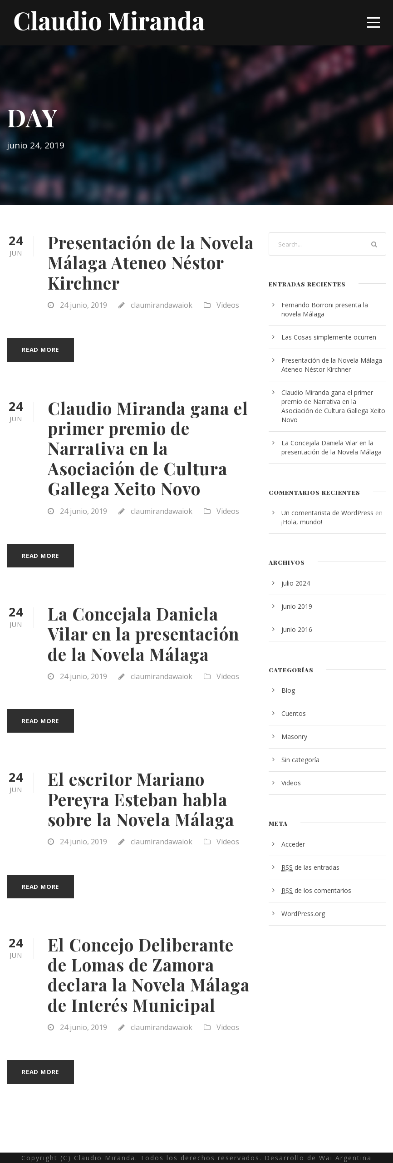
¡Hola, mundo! (301, 521)
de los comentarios (316, 890)
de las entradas (310, 867)
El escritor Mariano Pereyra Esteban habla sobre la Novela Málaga (141, 799)
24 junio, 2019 (83, 305)
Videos (227, 305)
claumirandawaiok (161, 305)
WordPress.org (303, 913)
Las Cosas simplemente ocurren (328, 337)
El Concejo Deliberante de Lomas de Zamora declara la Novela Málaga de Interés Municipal (149, 974)
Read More (40, 349)
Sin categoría (300, 759)
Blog (288, 690)
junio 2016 (296, 629)
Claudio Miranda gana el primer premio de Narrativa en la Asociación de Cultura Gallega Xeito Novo (148, 448)
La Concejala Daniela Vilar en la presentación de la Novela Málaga (143, 633)
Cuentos (293, 713)
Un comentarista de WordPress (327, 512)
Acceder (293, 844)
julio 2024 (295, 583)
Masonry (294, 736)
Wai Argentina (345, 1157)
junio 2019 (296, 606)
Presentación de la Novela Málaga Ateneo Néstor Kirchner (151, 262)
